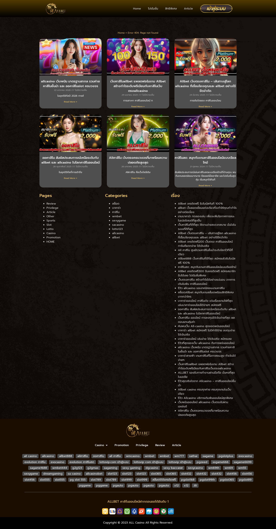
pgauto (118, 485)
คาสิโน (116, 212)
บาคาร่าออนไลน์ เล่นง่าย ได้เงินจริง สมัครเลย (205, 339)
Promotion (53, 237)
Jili (195, 485)
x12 (176, 485)
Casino (51, 233)
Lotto (50, 229)
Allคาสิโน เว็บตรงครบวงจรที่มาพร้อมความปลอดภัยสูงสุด (138, 160)
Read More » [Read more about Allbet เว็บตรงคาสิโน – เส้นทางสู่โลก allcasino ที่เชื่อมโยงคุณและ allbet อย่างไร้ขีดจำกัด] (205, 106)
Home (137, 9)
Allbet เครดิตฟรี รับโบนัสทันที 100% (200, 204)
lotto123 (117, 229)
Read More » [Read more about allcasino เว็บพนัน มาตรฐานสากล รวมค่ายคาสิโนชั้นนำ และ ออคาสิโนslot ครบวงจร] (70, 101)
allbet (116, 237)
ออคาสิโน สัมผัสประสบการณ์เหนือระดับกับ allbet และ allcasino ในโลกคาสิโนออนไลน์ (70, 160)
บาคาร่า (116, 208)
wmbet (117, 216)
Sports (50, 220)
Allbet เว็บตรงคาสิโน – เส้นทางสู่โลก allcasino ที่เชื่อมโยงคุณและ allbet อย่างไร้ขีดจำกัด (205, 86)
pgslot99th (207, 480)
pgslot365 (227, 480)
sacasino (118, 225)
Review (51, 204)
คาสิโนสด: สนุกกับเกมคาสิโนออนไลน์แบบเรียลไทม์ (205, 160)
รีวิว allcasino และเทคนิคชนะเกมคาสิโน (201, 288)
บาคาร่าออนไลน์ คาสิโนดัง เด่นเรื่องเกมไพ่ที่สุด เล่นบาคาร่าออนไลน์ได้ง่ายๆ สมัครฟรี (205, 303)
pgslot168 (188, 480)
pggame (85, 485)
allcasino (118, 233)
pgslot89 (245, 480)
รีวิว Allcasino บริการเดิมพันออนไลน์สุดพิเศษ (205, 398)
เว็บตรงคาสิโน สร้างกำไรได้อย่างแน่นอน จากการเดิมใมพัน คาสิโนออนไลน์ (206, 282)
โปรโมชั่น (153, 9)
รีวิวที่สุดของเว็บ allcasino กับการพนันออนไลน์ (206, 343)
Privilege (52, 208)
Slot (49, 225)
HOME (50, 242)
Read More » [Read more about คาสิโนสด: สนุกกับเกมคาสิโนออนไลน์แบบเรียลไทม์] (205, 185)
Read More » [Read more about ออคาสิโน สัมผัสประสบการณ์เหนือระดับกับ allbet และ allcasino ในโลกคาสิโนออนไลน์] (70, 178)
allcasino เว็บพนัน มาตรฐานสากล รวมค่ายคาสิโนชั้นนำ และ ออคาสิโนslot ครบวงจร (70, 84)
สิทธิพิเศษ (171, 9)
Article (188, 9)
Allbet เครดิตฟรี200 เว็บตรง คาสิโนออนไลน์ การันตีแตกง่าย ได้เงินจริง (205, 244)
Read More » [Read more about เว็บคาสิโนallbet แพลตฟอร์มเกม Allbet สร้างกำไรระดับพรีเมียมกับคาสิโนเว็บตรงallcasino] (138, 106)
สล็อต (115, 204)
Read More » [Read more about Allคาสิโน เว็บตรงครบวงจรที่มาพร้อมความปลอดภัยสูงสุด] (138, 178)
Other (50, 216)
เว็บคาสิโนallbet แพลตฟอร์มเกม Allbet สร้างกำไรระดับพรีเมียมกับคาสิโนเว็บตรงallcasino (138, 86)
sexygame (119, 220)
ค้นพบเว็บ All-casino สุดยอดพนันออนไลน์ (204, 326)
